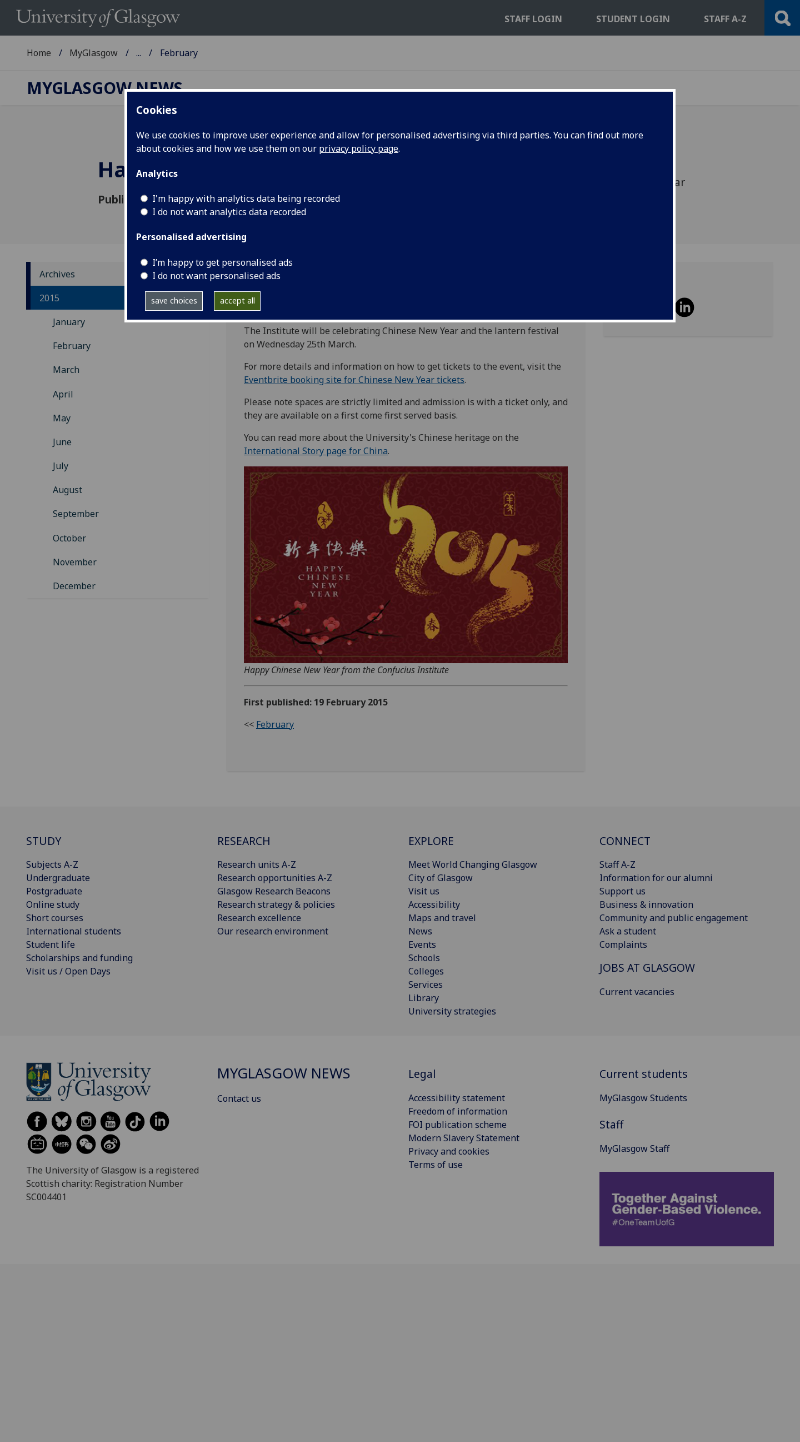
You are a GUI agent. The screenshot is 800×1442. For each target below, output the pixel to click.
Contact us (239, 1098)
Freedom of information (457, 1111)
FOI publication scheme (457, 1124)
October (69, 538)
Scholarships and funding (79, 958)
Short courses (54, 918)
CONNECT (625, 840)
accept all (237, 300)
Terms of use (435, 1164)
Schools (424, 958)
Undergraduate (58, 878)
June (62, 442)
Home (39, 53)
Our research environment (272, 931)
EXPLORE (431, 840)
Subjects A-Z (52, 864)
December (74, 586)
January (69, 322)
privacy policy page (358, 148)
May (62, 418)
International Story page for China (316, 451)
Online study (52, 904)
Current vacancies (636, 992)
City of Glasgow (440, 878)
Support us (622, 891)
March (66, 370)
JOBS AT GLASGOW (647, 967)
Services (425, 984)
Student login (633, 19)
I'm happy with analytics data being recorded (246, 198)
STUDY (43, 840)
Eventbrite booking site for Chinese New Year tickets (354, 380)
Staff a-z (725, 19)
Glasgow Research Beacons (274, 891)
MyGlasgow (93, 53)
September (76, 514)
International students (73, 931)
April (63, 394)
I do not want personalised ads (216, 276)
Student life (50, 944)
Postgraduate (54, 891)
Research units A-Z (256, 864)
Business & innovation (646, 904)
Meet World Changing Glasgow (472, 864)
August (67, 490)
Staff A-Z (617, 864)
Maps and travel (442, 918)
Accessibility (434, 904)
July (60, 466)
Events (422, 944)
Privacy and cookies (448, 1151)
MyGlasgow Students (643, 1098)
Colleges (426, 971)
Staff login (533, 19)
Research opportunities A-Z (274, 878)
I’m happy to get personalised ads (222, 262)
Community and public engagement (673, 918)
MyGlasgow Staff (634, 1148)
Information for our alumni (656, 878)
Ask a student (627, 931)
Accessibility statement (456, 1098)
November (75, 562)
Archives (57, 274)
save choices (174, 300)
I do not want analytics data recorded (229, 212)
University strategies (452, 1011)
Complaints (623, 944)
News (420, 931)
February (72, 346)
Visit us (423, 891)
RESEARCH (244, 840)
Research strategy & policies (276, 904)
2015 (49, 298)
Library (423, 998)
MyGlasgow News (173, 53)
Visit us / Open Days (68, 971)
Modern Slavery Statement (463, 1138)
